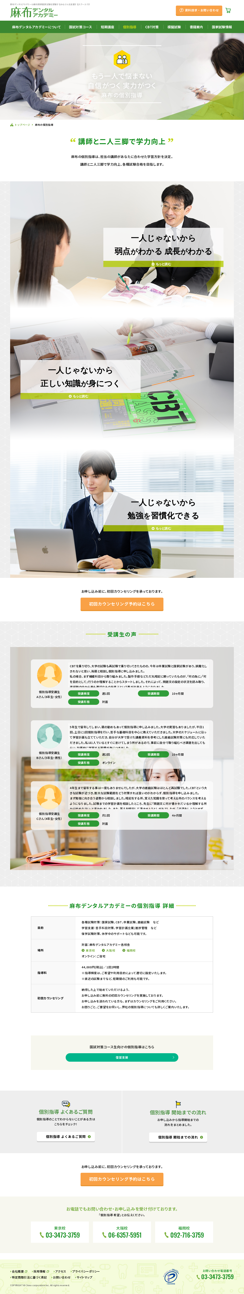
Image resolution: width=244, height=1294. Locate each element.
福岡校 (131, 950)
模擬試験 (174, 26)
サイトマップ (84, 1277)
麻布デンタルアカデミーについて (36, 26)
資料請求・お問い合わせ (202, 10)
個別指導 (129, 26)
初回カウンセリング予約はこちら (122, 604)
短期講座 (107, 26)
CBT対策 (152, 26)
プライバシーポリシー (86, 1271)
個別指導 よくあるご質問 (66, 1136)
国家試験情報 (222, 26)
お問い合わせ (61, 1277)
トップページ (22, 124)
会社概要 (18, 1271)
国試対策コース (80, 26)
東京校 (90, 950)
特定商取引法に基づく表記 (29, 1277)
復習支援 (122, 1057)
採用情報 (40, 1271)
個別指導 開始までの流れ (178, 1137)
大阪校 (110, 950)
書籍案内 (196, 26)
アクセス (60, 1271)
